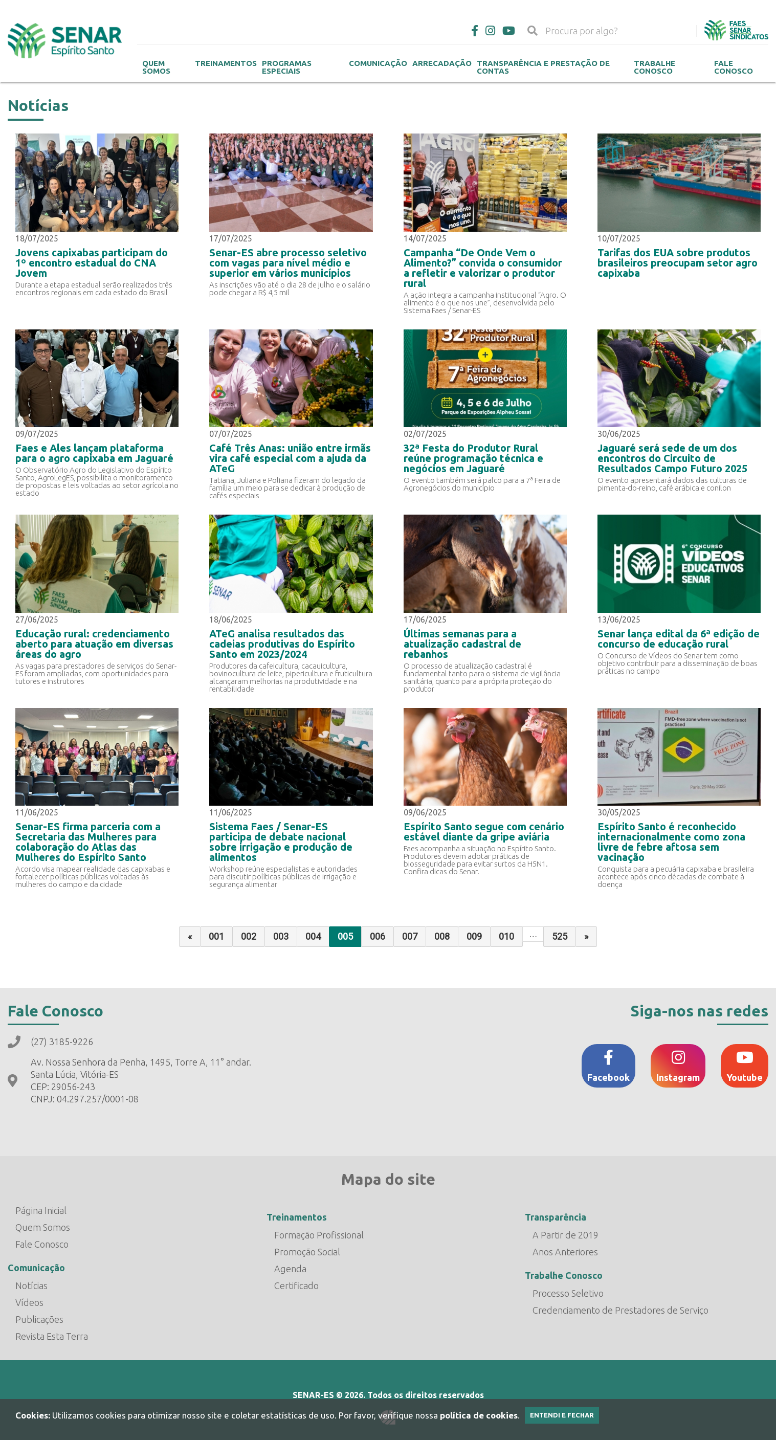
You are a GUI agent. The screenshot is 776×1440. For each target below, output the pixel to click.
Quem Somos (156, 67)
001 (216, 936)
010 (506, 936)
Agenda (290, 1269)
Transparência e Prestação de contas (543, 67)
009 (474, 936)
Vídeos (29, 1302)
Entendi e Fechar (562, 1415)
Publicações (39, 1319)
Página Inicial (40, 1210)
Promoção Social (307, 1252)
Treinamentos (226, 63)
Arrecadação (442, 63)
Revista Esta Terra (51, 1336)
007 (409, 936)
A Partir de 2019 (565, 1235)
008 (442, 936)
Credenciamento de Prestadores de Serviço (620, 1310)
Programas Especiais (287, 67)
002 (248, 936)
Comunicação (378, 63)
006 (377, 936)
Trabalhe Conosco (654, 67)
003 (281, 936)
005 (345, 936)
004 (313, 936)
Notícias (31, 1285)
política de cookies (479, 1415)
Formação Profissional (319, 1235)
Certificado (296, 1285)
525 (559, 936)
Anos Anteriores (565, 1252)
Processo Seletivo (568, 1293)
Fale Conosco (733, 67)
